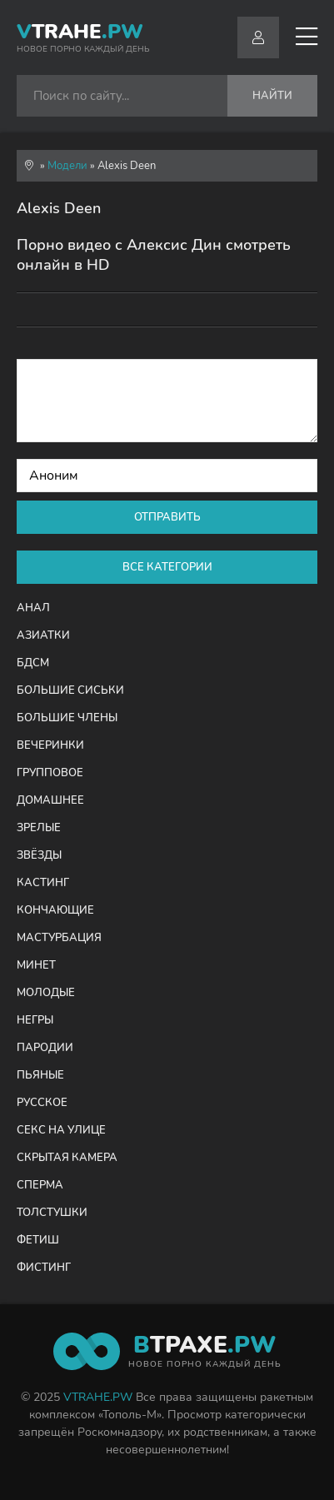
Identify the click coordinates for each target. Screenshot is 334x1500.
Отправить (167, 517)
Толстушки (52, 1212)
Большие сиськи (70, 690)
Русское (42, 1102)
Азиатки (43, 635)
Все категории (167, 567)
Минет (36, 965)
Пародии (45, 1047)
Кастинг (43, 882)
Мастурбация (59, 937)
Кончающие (55, 910)
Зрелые (39, 827)
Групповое (50, 772)
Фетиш (38, 1240)
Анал (33, 607)
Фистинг (44, 1267)
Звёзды (39, 855)
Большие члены (67, 717)
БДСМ (33, 662)
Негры (35, 1020)
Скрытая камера (67, 1157)
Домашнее (50, 800)
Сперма (40, 1185)
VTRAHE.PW (97, 1397)
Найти (272, 95)
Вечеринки (50, 745)
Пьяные (40, 1075)
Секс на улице (61, 1130)
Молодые (46, 992)
